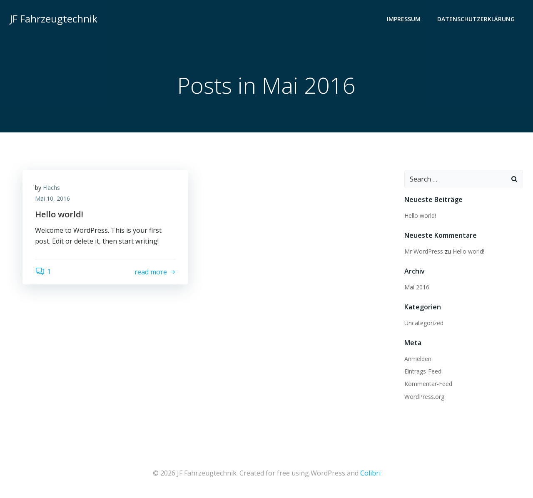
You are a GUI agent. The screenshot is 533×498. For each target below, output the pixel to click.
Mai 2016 (416, 287)
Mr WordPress (423, 251)
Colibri (370, 473)
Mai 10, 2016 (52, 198)
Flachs (51, 188)
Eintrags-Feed (422, 371)
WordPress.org (424, 397)
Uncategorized (423, 323)
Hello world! (420, 215)
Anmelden (417, 359)
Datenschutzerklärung (476, 19)
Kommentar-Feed (428, 384)
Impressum (404, 19)
